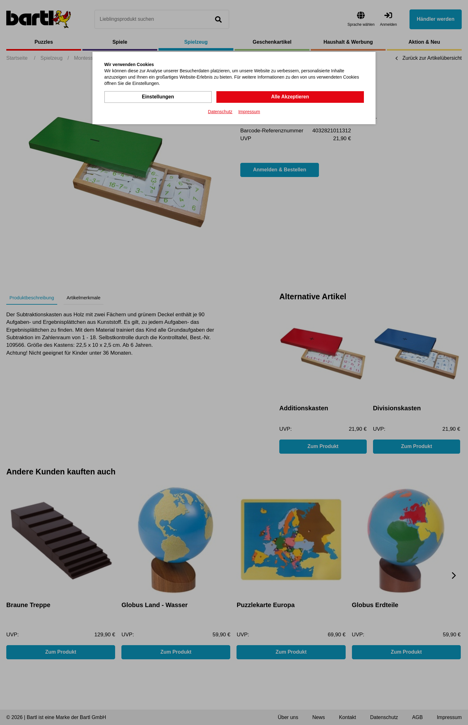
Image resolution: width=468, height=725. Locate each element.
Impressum (249, 111)
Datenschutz (220, 111)
